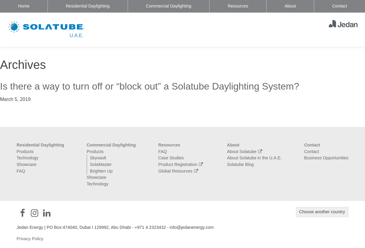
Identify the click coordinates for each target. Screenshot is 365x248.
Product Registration (181, 164)
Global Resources (179, 171)
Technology (28, 157)
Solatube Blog (240, 164)
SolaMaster (101, 164)
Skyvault (98, 157)
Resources (238, 6)
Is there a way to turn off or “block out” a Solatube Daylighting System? (149, 86)
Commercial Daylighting (168, 6)
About (290, 6)
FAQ (21, 171)
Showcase (26, 164)
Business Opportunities (326, 157)
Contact (339, 6)
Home (23, 6)
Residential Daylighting (87, 6)
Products (25, 151)
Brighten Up (101, 171)
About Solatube (245, 151)
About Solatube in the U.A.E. (254, 157)
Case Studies (171, 157)
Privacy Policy (30, 238)
